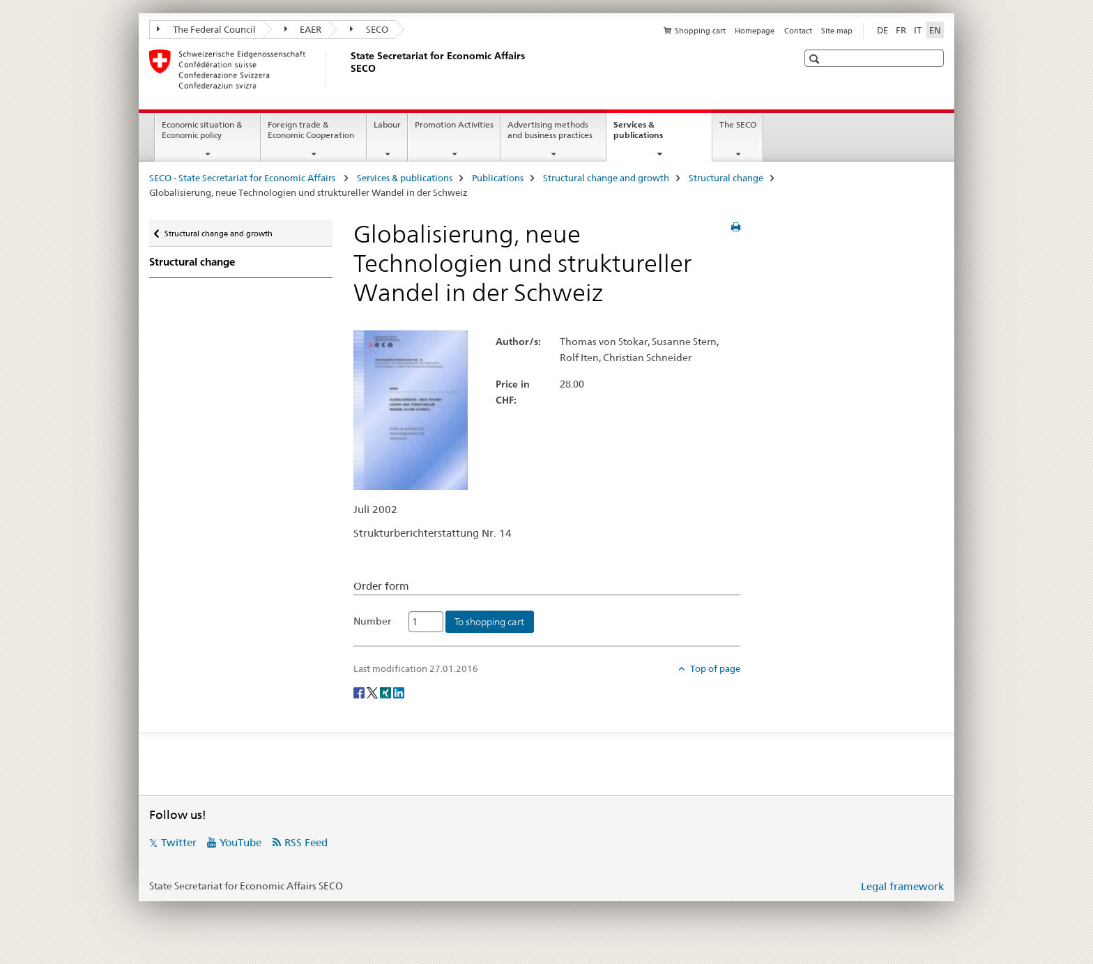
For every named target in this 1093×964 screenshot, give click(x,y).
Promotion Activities (454, 124)
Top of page (714, 668)
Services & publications (653, 134)
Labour (387, 124)
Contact (798, 31)
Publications (497, 177)
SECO (369, 29)
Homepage (754, 31)
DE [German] (882, 30)
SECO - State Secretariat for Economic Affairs (243, 177)
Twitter (179, 842)
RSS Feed (306, 842)
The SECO (737, 124)
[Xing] (386, 691)
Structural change (726, 177)
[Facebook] (360, 691)
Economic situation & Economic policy (202, 129)
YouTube (240, 842)
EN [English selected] (935, 30)
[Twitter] (373, 691)
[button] (816, 59)
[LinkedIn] (398, 691)
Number (372, 621)
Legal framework (902, 886)
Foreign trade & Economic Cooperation (311, 129)
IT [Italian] (918, 30)
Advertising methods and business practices (550, 129)
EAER (303, 29)
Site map (837, 31)
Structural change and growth (606, 177)
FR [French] (901, 30)
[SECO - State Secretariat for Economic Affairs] (347, 69)
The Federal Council (206, 29)
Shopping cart (700, 31)
